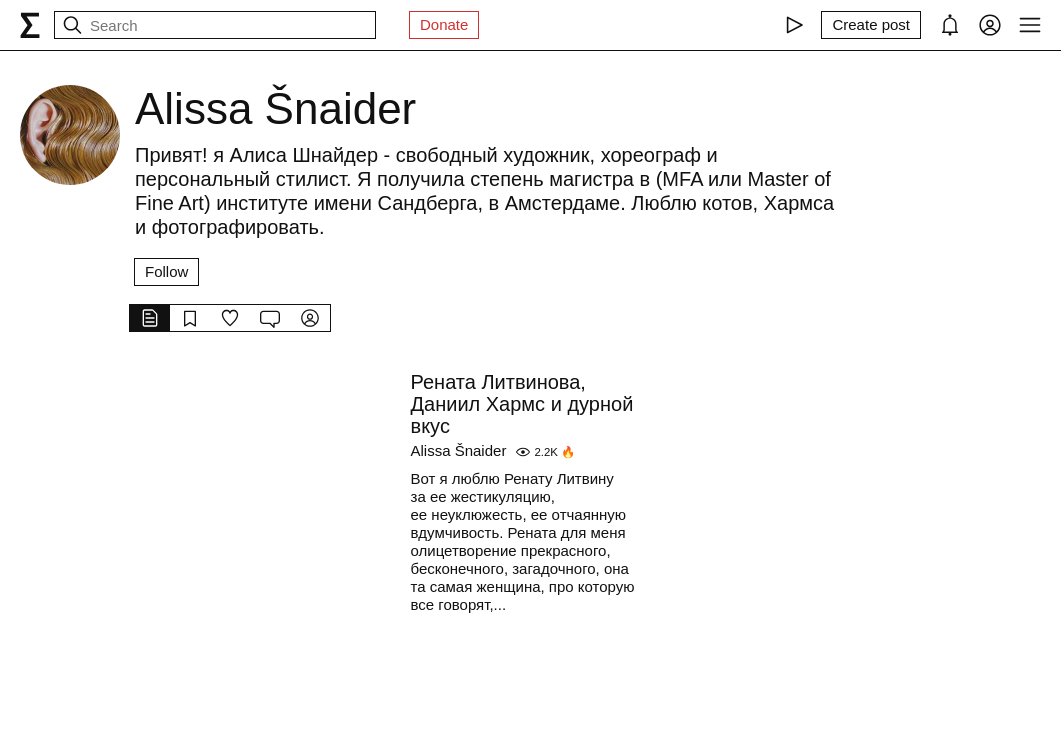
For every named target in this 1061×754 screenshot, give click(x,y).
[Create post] (871, 25)
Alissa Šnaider (459, 450)
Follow (166, 271)
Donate (444, 24)
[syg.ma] (30, 25)
